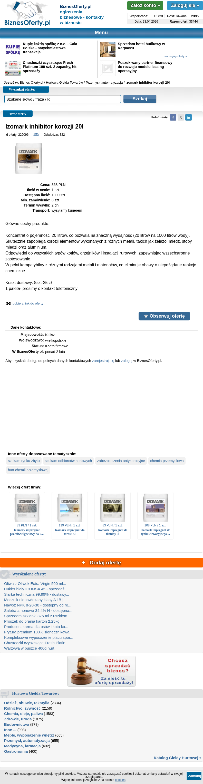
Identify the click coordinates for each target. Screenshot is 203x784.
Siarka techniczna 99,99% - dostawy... (36, 594)
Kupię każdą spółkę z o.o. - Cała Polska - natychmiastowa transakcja (50, 48)
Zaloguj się (185, 5)
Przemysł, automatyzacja (27, 740)
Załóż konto (145, 5)
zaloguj (126, 361)
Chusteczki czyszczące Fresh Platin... (36, 643)
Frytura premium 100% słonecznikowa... (38, 632)
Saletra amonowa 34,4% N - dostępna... (38, 610)
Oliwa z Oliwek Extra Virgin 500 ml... (35, 583)
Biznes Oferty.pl (31, 82)
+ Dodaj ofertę (101, 562)
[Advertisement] (101, 407)
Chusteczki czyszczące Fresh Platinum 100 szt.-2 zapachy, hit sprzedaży (49, 67)
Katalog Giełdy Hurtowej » (177, 758)
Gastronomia (16, 751)
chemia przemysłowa (167, 461)
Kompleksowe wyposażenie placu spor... (38, 637)
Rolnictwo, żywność (22, 708)
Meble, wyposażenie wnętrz (29, 735)
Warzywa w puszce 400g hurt (29, 648)
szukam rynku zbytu (24, 461)
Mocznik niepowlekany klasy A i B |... (35, 599)
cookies (120, 780)
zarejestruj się (103, 361)
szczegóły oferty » (175, 56)
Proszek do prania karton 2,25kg (32, 621)
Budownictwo (16, 724)
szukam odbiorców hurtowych (68, 461)
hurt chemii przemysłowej (28, 470)
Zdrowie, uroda (18, 719)
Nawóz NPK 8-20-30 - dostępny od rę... (37, 605)
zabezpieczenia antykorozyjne (121, 461)
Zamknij (194, 776)
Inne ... (10, 730)
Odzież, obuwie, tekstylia (27, 703)
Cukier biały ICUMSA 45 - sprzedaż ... (36, 589)
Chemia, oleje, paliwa (23, 713)
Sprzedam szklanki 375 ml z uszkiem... (37, 616)
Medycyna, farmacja (22, 746)
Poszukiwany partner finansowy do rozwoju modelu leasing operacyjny (145, 67)
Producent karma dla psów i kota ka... (36, 626)
